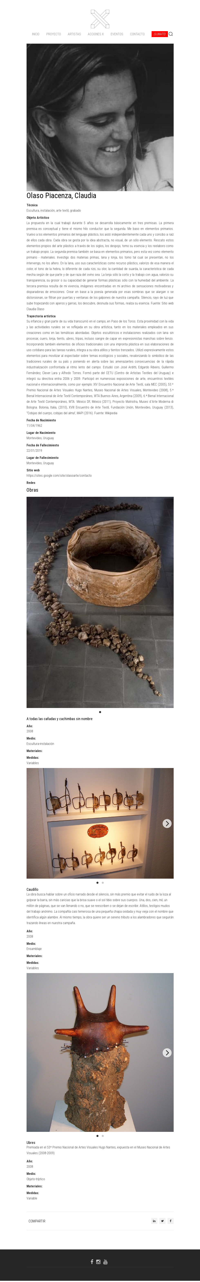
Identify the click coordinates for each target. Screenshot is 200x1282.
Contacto (137, 34)
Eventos (117, 34)
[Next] (167, 824)
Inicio (35, 34)
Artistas (74, 34)
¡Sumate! (160, 34)
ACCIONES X (96, 34)
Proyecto (53, 34)
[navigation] (100, 34)
